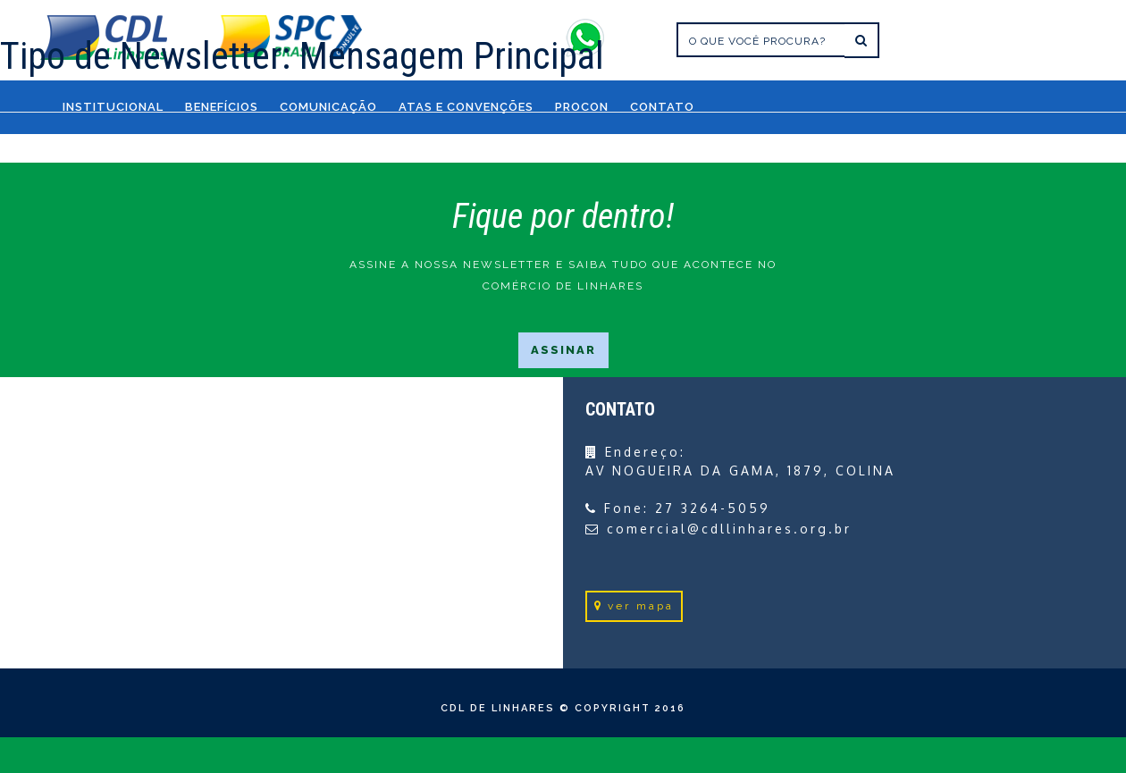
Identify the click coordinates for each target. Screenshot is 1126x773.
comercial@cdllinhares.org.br (729, 528)
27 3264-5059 (712, 508)
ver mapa (634, 606)
